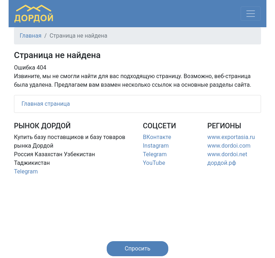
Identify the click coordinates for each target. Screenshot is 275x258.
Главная (31, 35)
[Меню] (251, 13)
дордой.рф (221, 162)
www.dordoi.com (229, 145)
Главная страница (45, 103)
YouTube (154, 162)
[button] (137, 249)
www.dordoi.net (227, 154)
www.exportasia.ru (231, 137)
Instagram (156, 145)
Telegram (26, 171)
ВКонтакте (157, 137)
